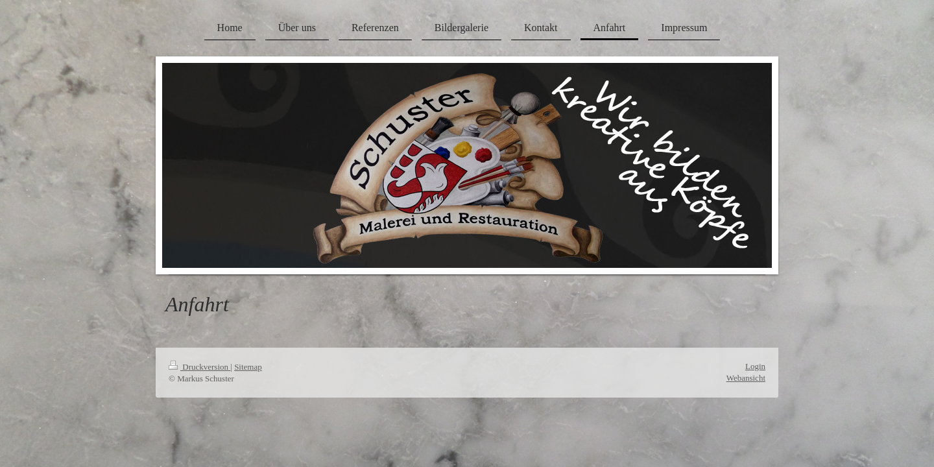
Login (755, 366)
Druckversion (199, 367)
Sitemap (248, 367)
